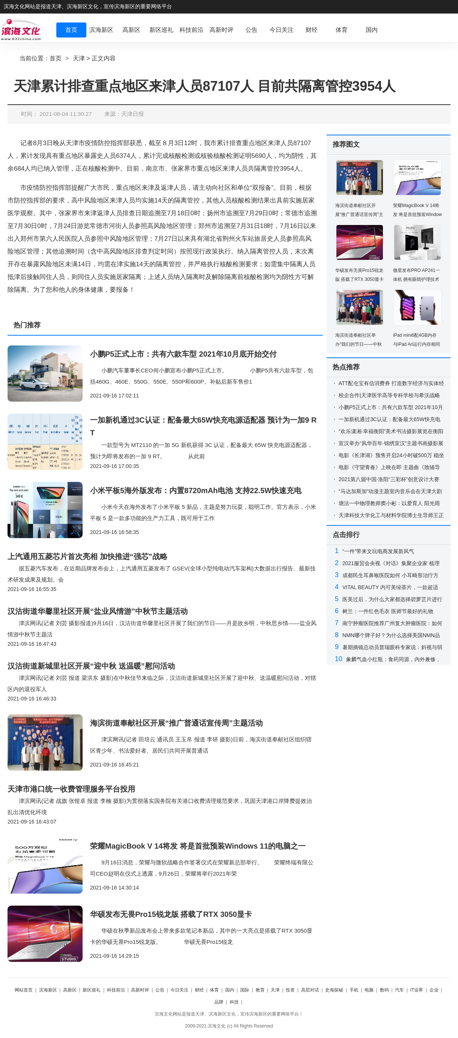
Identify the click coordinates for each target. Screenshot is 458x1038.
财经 (199, 990)
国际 (244, 990)
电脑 (369, 990)
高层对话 (310, 990)
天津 (79, 58)
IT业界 (416, 990)
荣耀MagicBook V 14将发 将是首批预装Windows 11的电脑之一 (198, 846)
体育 (214, 990)
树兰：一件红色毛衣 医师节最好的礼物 (387, 611)
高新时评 (140, 990)
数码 (384, 990)
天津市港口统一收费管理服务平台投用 (71, 789)
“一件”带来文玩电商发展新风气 (378, 551)
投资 (290, 990)
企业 (433, 990)
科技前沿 (116, 990)
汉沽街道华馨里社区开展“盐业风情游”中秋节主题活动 (98, 611)
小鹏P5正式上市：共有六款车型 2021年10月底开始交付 (183, 354)
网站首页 (24, 990)
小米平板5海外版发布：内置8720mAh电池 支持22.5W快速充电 (195, 490)
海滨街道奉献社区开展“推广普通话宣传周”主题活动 (176, 723)
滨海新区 (48, 990)
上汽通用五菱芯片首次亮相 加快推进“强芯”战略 (87, 556)
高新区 (70, 990)
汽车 (399, 990)
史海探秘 (334, 990)
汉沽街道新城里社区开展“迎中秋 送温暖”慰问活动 (91, 666)
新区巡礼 (92, 990)
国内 (229, 990)
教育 (260, 990)
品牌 (218, 1002)
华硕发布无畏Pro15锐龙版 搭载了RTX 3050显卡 (171, 914)
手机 (354, 990)
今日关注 (179, 990)
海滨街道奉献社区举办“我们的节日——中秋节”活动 (358, 344)
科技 (234, 1002)
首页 (56, 58)
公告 (159, 990)
